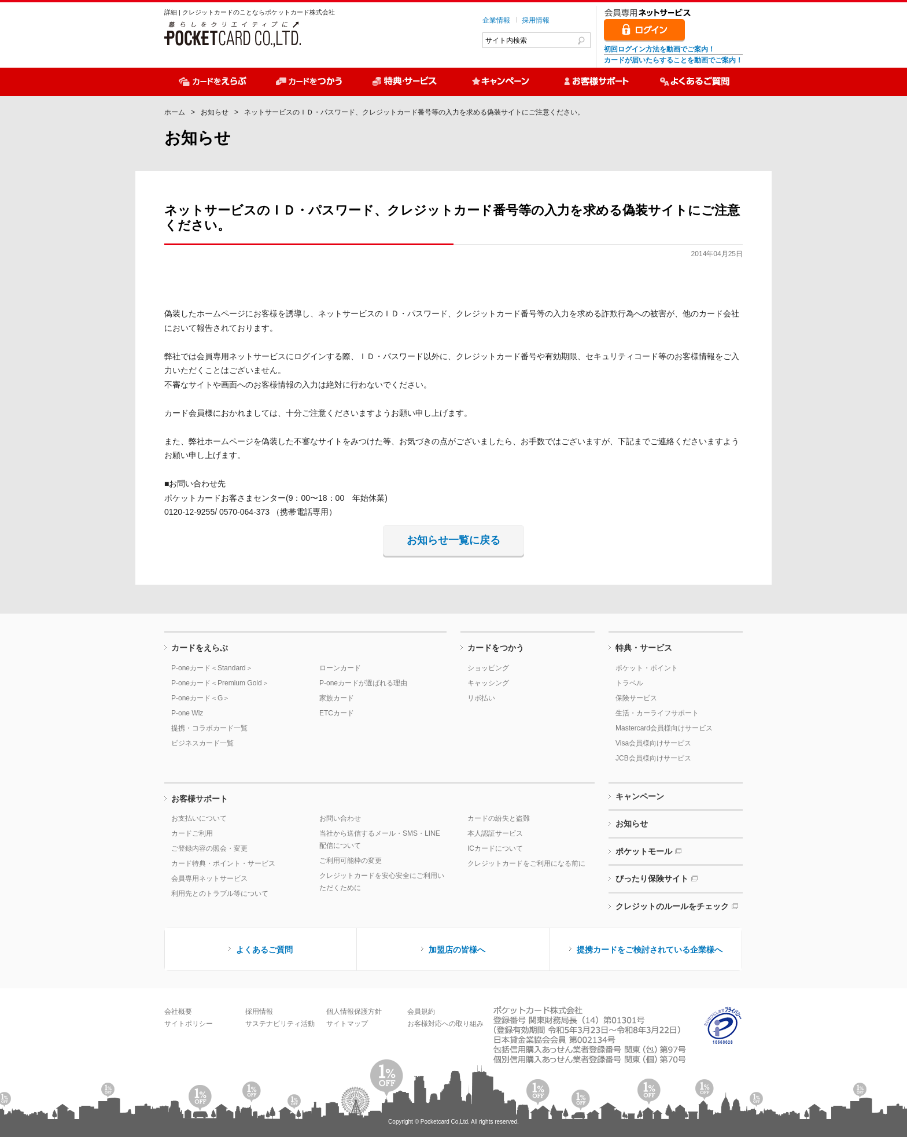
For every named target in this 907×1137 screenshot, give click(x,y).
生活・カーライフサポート (657, 713)
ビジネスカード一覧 (202, 743)
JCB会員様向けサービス (653, 758)
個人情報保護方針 (354, 1011)
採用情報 (536, 20)
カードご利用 (192, 833)
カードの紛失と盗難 (498, 818)
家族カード (336, 698)
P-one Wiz (187, 713)
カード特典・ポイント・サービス (223, 863)
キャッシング (488, 683)
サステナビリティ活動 (280, 1024)
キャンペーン (639, 796)
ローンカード (340, 668)
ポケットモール (643, 851)
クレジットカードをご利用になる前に (526, 863)
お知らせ (214, 112)
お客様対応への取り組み (445, 1024)
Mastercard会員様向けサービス (664, 728)
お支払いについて (199, 818)
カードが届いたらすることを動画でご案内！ (673, 60)
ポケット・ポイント (646, 668)
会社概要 (178, 1011)
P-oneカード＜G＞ (200, 698)
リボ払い (481, 698)
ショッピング (488, 668)
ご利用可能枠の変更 (350, 861)
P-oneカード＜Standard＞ (212, 668)
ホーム (174, 112)
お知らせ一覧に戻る (453, 540)
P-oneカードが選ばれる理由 (363, 683)
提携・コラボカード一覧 (209, 728)
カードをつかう (495, 647)
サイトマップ (347, 1024)
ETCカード (336, 713)
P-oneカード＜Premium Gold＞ (220, 683)
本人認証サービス (495, 833)
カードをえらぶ (199, 647)
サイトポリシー (188, 1024)
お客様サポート (199, 798)
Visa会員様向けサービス (653, 743)
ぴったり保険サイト (651, 878)
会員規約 (421, 1011)
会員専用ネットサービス (209, 878)
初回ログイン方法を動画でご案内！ (659, 49)
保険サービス (636, 698)
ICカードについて (495, 848)
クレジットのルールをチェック (672, 906)
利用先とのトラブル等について (219, 893)
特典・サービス (643, 647)
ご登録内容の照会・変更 (209, 848)
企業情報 (496, 20)
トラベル (629, 683)
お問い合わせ (340, 818)
